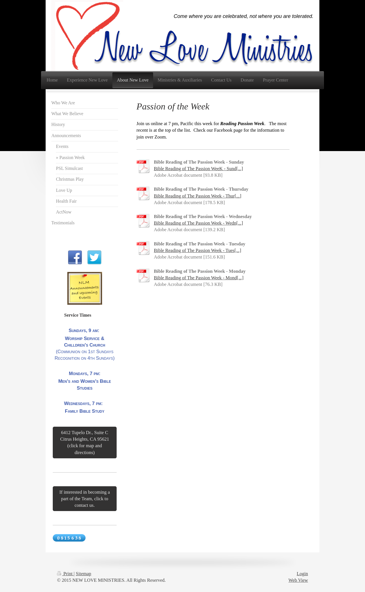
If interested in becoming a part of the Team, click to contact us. (84, 498)
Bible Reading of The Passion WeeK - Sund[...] (198, 168)
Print (65, 573)
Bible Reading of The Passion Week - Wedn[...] (198, 223)
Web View (298, 580)
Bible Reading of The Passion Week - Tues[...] (197, 250)
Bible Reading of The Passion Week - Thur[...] (198, 196)
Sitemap (83, 573)
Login (302, 573)
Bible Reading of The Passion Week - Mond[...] (199, 277)
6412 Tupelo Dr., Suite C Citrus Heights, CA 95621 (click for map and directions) (84, 442)
